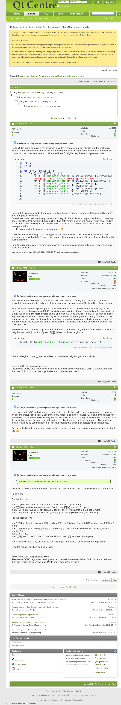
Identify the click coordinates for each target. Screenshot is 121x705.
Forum (31, 14)
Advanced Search (110, 18)
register (55, 47)
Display (110, 81)
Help (98, 2)
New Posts (15, 18)
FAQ (22, 18)
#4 (115, 447)
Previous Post (56, 118)
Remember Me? (63, 6)
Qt (23, 27)
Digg (17, 655)
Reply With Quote (107, 262)
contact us (75, 62)
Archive (108, 684)
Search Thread (97, 81)
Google (18, 669)
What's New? (76, 14)
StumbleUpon (20, 664)
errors (19, 642)
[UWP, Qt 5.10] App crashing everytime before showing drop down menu (40, 599)
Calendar (29, 18)
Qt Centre (15, 44)
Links (60, 14)
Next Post (72, 118)
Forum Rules (100, 673)
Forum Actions (40, 18)
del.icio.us (19, 660)
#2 (115, 267)
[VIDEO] (98, 665)
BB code (98, 655)
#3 (115, 387)
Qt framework (68, 44)
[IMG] (97, 661)
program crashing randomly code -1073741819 (30, 622)
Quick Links (54, 18)
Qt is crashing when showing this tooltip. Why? (30, 630)
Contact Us (89, 684)
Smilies (98, 658)
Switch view (107, 159)
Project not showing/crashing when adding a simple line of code (51, 76)
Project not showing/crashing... (33, 93)
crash (14, 642)
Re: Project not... (30, 97)
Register (109, 2)
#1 (115, 123)
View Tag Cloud (18, 645)
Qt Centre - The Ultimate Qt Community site (69, 700)
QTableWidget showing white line (25, 614)
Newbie (31, 27)
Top (115, 580)
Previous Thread (58, 587)
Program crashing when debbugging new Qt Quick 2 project (35, 607)
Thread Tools (83, 81)
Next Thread (71, 587)
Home (17, 14)
